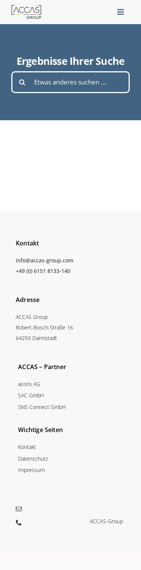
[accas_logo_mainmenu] (26, 7)
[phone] (19, 522)
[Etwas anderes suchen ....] (70, 82)
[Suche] (22, 82)
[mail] (19, 509)
